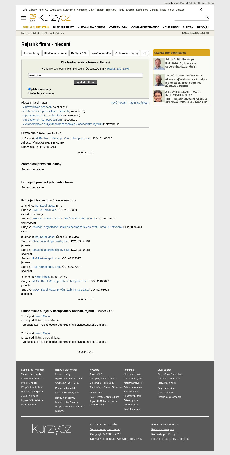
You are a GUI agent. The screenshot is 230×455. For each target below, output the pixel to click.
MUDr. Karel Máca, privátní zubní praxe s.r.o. (64, 138)
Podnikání (129, 370)
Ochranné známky (126, 53)
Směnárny (60, 383)
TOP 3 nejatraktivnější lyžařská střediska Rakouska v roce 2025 (186, 100)
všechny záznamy (41, 93)
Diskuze (180, 10)
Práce (163, 10)
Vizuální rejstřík (101, 53)
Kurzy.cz (25, 33)
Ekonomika (95, 383)
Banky (58, 370)
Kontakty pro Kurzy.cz (165, 434)
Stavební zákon (131, 404)
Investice (94, 370)
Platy (77, 392)
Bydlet (202, 3)
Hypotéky (111, 10)
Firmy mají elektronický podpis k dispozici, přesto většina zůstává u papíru (186, 82)
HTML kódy (178, 438)
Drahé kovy (96, 392)
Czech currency (165, 392)
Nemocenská (62, 402)
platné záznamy (39, 89)
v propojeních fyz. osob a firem (42, 119)
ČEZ (99, 374)
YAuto (184, 3)
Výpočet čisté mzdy (31, 374)
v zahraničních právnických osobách (46, 111)
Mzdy (70, 392)
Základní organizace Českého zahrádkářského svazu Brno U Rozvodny (77, 227)
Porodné (74, 402)
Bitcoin (100, 10)
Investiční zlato (103, 397)
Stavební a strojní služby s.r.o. (51, 241)
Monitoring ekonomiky (169, 378)
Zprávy (33, 10)
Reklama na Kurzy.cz (164, 424)
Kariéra (167, 3)
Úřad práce (61, 392)
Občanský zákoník (133, 396)
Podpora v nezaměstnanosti (69, 406)
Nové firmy (171, 27)
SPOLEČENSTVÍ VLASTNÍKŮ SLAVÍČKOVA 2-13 (63, 218)
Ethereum (117, 387)
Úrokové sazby (62, 374)
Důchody (59, 411)
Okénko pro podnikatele (170, 52)
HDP (105, 383)
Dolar (76, 383)
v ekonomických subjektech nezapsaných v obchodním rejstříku (63, 124)
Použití (155, 438)
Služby (188, 27)
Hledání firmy (31, 53)
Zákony (154, 10)
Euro (70, 383)
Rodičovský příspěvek (32, 391)
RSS (165, 438)
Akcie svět (55, 10)
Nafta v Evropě (97, 404)
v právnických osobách (37, 106)
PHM (99, 401)
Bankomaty (71, 370)
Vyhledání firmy (57, 33)
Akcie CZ (43, 10)
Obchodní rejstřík (39, 33)
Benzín (106, 401)
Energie (130, 10)
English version (166, 388)
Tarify (121, 10)
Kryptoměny (96, 387)
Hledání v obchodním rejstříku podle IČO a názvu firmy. (85, 68)
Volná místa (70, 388)
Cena (167, 374)
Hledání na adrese (55, 53)
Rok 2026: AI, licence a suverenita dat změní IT (181, 65)
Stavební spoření (74, 378)
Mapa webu (170, 383)
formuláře (135, 409)
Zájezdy (176, 3)
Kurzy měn (69, 10)
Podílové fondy (108, 378)
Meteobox (192, 3)
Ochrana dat (98, 424)
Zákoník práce (131, 400)
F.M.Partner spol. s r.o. (46, 258)
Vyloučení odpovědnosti (105, 429)
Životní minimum (29, 396)
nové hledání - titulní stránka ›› (130, 102)
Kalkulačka (142, 10)
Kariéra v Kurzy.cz (162, 429)
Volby (160, 383)
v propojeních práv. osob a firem (43, 115)
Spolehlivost (177, 374)
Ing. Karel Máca (45, 205)
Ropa (92, 401)
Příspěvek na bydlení (32, 387)
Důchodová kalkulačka (32, 378)
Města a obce (130, 378)
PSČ (140, 378)
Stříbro (115, 397)
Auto (160, 374)
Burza (92, 374)
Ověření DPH (79, 53)
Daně (126, 409)
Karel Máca (42, 276)
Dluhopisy (94, 378)
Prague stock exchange (169, 397)
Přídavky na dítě (29, 383)
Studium (210, 3)
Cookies (112, 424)
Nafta (114, 401)
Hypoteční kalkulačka (32, 400)
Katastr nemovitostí (133, 383)
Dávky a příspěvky (65, 398)
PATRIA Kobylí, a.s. (44, 209)
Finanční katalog (132, 391)
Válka (171, 10)
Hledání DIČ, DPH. (118, 68)
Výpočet (39, 370)
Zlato (92, 10)
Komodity (82, 10)
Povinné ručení (29, 404)
